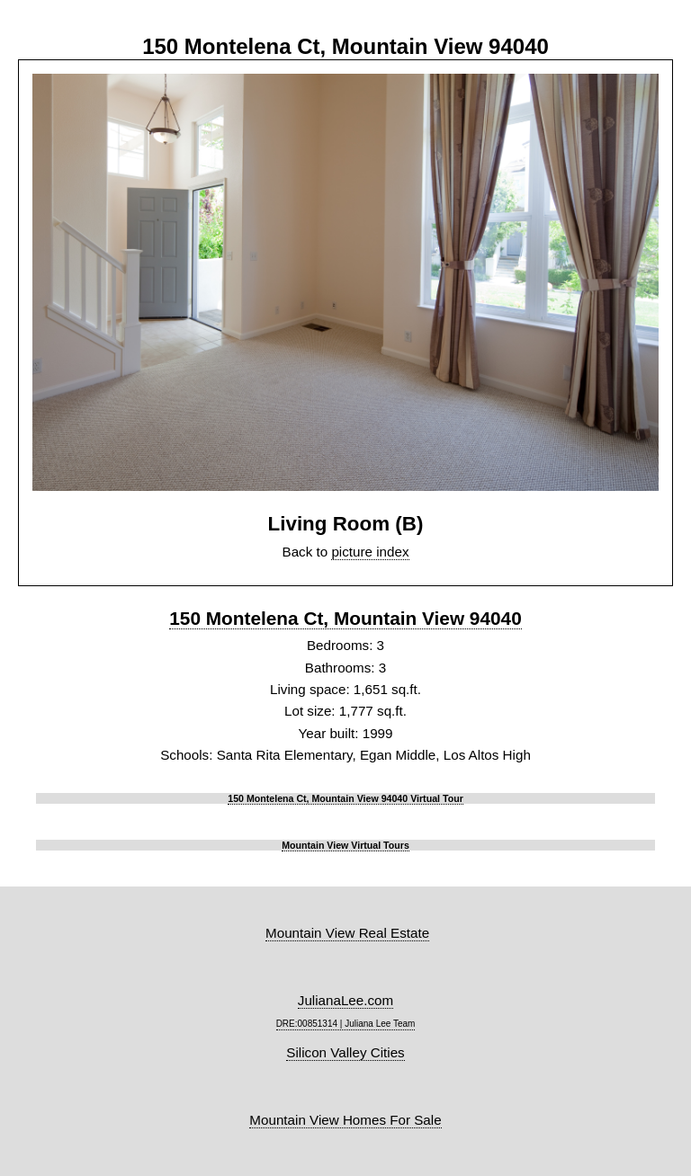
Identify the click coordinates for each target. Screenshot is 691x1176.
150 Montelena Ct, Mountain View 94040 (345, 618)
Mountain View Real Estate (347, 932)
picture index (369, 551)
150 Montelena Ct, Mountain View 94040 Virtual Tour (345, 798)
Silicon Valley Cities (345, 1052)
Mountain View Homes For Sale (345, 1119)
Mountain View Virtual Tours (345, 845)
